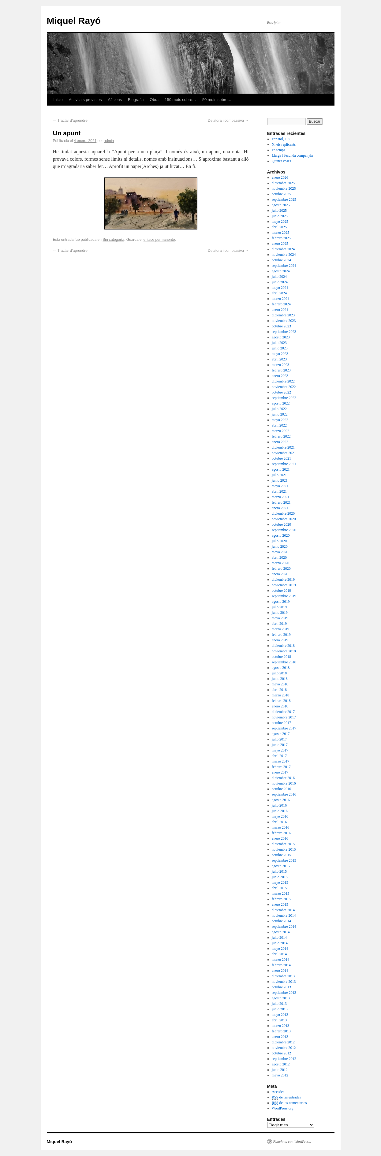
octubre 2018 (281, 656)
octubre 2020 (281, 524)
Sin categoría (113, 239)
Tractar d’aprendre (70, 120)
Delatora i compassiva (228, 120)
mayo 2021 (280, 486)
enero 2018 (280, 706)
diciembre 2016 (283, 778)
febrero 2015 (281, 899)
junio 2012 (280, 1070)
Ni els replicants (284, 144)
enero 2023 (280, 376)
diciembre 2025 (283, 183)
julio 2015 (279, 871)
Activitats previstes (85, 99)
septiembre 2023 (284, 332)
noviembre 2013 (284, 981)
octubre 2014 (281, 921)
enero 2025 (280, 243)
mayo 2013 (280, 1014)
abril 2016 (279, 822)
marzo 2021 (280, 497)
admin (109, 141)
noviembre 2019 (284, 585)
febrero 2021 (281, 502)
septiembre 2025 (284, 199)
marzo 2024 (280, 298)
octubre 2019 (281, 590)
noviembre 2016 (284, 783)
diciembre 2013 (283, 976)
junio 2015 (280, 877)
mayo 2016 (280, 816)
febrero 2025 (281, 238)
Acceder (278, 1092)
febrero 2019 (281, 634)
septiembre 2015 (284, 860)
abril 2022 (279, 425)
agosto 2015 (280, 866)
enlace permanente (159, 239)
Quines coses (281, 161)
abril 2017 (279, 756)
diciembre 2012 (283, 1042)
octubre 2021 (281, 458)
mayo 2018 (280, 684)
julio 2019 (279, 607)
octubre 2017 (281, 723)
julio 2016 (279, 805)
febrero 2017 (281, 767)
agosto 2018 (280, 668)
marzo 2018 (280, 695)
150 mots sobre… (180, 99)
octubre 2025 (281, 194)
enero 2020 (280, 574)
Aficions (115, 99)
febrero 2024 (281, 304)
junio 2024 (280, 282)
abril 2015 (279, 888)
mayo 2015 (280, 882)
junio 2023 (280, 348)
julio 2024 (279, 276)
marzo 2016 (280, 827)
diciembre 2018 (283, 645)
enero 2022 (280, 442)
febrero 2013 (281, 1031)
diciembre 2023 (283, 315)
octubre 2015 (281, 855)
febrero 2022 (281, 436)
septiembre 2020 (284, 530)
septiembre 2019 (284, 596)
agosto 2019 (280, 601)
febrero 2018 (281, 701)
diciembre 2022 (283, 381)
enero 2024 (280, 310)
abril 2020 (279, 557)
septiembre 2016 (284, 794)
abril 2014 (279, 954)
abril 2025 (279, 227)
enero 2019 (280, 640)
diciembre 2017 (283, 712)
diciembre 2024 (283, 249)
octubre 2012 (281, 1053)
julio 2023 (279, 343)
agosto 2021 (280, 469)
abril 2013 (279, 1020)
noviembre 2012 (284, 1048)
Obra (154, 99)
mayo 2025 (280, 221)
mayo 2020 (280, 552)
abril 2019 (279, 623)
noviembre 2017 (284, 717)
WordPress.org (282, 1108)
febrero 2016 (281, 833)
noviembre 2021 (284, 453)
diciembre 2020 (283, 513)
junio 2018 (280, 679)
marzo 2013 (280, 1026)
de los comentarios (289, 1103)
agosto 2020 (280, 535)
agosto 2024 (280, 271)
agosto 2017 (280, 734)
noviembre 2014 (284, 915)
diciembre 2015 (283, 844)
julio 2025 (279, 210)
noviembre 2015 (284, 849)
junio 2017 (280, 745)
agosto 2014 (280, 932)
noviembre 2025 (284, 188)
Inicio (58, 99)
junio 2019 (280, 612)
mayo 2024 (280, 287)
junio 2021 (280, 480)
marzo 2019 (280, 629)
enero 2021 (280, 508)
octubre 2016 (281, 789)
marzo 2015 (280, 893)
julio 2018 (279, 673)
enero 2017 (280, 772)
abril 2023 (279, 359)
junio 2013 (280, 1009)
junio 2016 (280, 811)
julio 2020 (279, 541)
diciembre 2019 (283, 579)
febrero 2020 (281, 568)
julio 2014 (279, 937)
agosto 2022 (280, 403)
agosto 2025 (280, 205)
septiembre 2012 (284, 1059)
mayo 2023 (280, 354)
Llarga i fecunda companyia (292, 155)
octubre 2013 (281, 987)
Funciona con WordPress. (292, 1141)
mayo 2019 (280, 618)
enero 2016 (280, 838)
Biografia (136, 99)
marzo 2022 (280, 431)
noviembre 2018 (284, 651)
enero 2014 (280, 970)
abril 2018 (279, 690)
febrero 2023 (281, 370)
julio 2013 (279, 1003)
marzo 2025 (280, 232)
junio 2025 (280, 216)
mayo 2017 (280, 750)
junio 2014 (280, 943)
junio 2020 (280, 546)
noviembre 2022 (284, 387)
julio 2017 (279, 739)
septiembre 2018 (284, 662)
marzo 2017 (280, 761)
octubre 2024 (281, 260)
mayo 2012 (280, 1075)
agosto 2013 (280, 998)
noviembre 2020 (284, 519)
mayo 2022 (280, 420)
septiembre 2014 (284, 926)
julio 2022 (279, 409)
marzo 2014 (280, 959)
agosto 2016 (280, 800)
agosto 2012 (280, 1064)
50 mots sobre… (216, 99)
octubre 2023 (281, 326)
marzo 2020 (280, 563)
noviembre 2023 (284, 321)
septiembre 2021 (284, 464)
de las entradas (286, 1097)
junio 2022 (280, 414)
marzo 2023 (280, 365)
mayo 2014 (280, 948)
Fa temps (278, 150)
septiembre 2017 (284, 728)
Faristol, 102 (281, 139)
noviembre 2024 (284, 254)
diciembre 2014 (283, 910)
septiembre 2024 (284, 265)
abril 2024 (279, 293)
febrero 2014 (281, 965)
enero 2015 (280, 904)
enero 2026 (280, 177)
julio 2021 (279, 475)
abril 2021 (279, 491)
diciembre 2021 (283, 447)
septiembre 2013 (284, 992)
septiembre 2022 (284, 398)
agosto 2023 (280, 337)
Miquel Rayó (74, 21)
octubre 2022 (281, 392)
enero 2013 (280, 1037)
